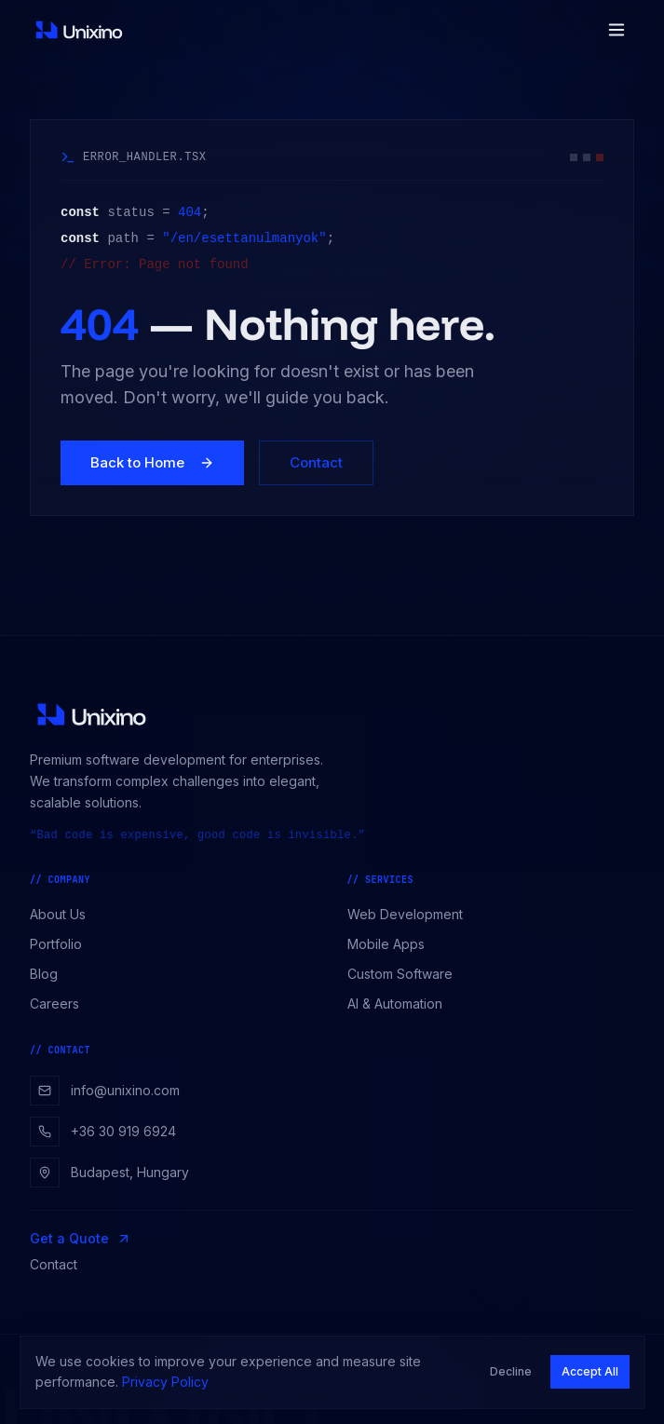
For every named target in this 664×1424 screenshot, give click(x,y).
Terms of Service (335, 1394)
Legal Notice (440, 1394)
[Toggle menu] (616, 29)
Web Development (411, 914)
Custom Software (406, 974)
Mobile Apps (392, 944)
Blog (50, 974)
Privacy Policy (227, 1394)
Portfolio (62, 944)
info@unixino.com (105, 1090)
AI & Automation (401, 1003)
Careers (61, 1003)
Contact (316, 462)
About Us (64, 914)
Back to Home (152, 462)
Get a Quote (80, 1238)
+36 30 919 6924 (103, 1131)
